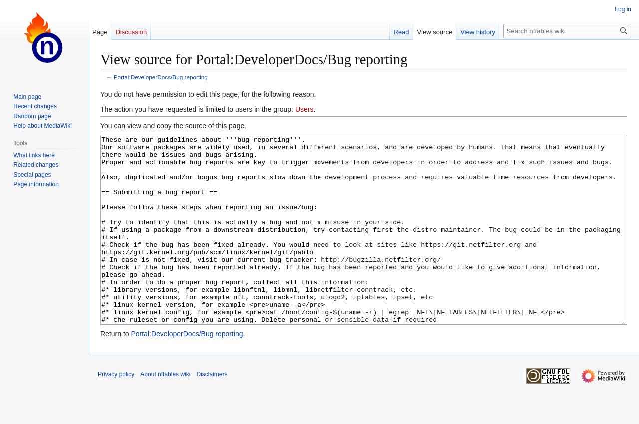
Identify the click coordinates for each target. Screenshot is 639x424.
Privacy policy (116, 411)
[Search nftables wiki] (567, 31)
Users (304, 109)
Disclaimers (211, 411)
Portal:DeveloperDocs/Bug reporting (161, 77)
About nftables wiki (165, 411)
